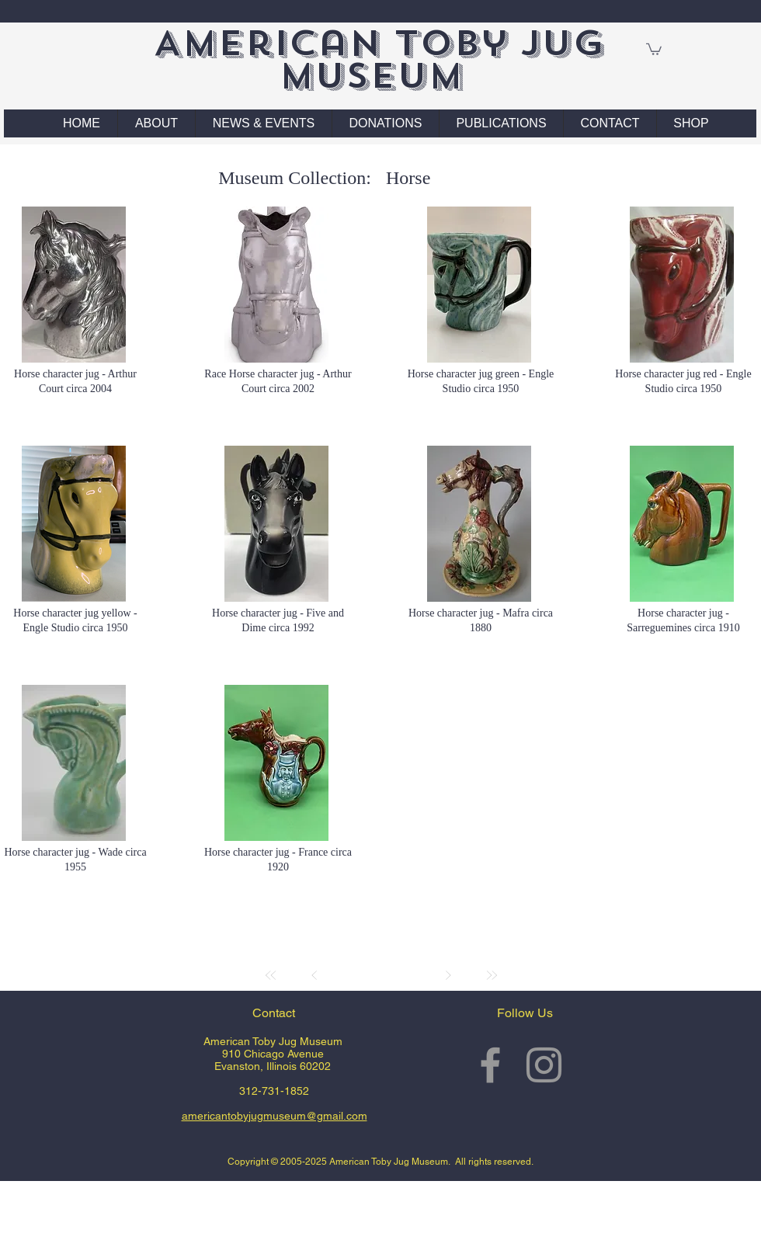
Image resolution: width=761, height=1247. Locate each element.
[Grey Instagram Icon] (544, 1065)
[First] (271, 975)
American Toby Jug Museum (378, 59)
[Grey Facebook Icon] (490, 1065)
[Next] (448, 975)
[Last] (491, 975)
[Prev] (314, 975)
